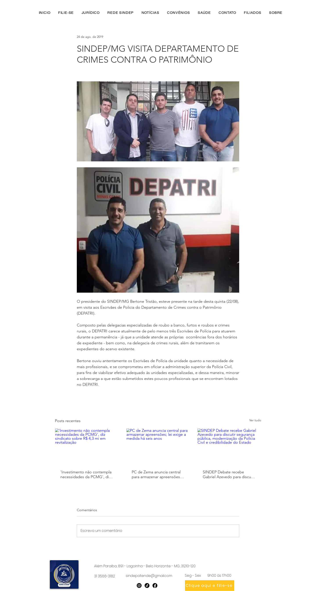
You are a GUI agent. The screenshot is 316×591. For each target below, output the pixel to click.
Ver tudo (255, 420)
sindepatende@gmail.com (149, 575)
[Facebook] (155, 585)
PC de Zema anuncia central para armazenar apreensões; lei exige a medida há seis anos (156, 474)
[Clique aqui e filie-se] (209, 585)
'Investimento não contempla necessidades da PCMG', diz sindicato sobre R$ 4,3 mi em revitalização (85, 474)
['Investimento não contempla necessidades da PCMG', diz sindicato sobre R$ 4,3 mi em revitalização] (86, 446)
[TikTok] (147, 585)
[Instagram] (139, 585)
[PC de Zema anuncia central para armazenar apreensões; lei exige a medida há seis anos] (158, 446)
